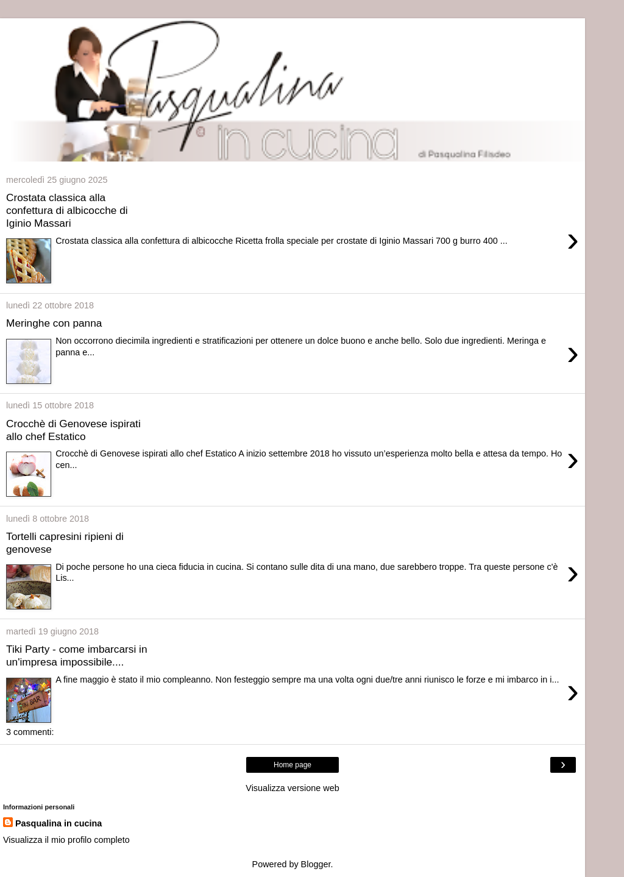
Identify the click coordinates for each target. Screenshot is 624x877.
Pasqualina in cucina (58, 823)
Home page (292, 765)
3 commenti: (30, 732)
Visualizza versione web (292, 788)
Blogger (316, 864)
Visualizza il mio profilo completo (66, 840)
